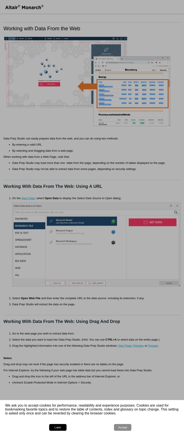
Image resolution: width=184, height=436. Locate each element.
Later (58, 427)
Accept (122, 427)
